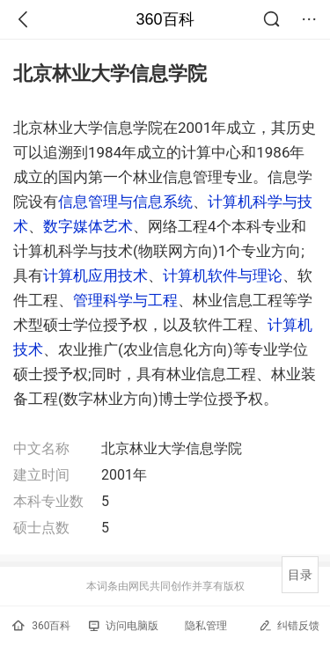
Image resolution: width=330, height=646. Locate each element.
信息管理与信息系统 (125, 201)
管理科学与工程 (125, 300)
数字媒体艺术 (88, 226)
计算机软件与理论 (222, 275)
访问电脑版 (123, 626)
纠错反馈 (289, 625)
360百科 (165, 19)
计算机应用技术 (95, 275)
